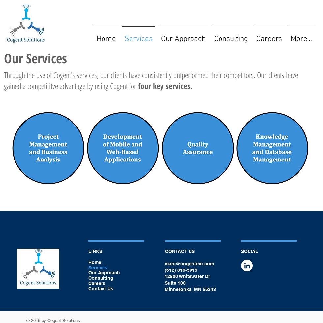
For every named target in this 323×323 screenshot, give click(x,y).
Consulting (100, 278)
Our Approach (104, 272)
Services (97, 267)
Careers (96, 283)
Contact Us (100, 288)
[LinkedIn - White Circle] (247, 265)
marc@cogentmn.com (189, 263)
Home (94, 262)
